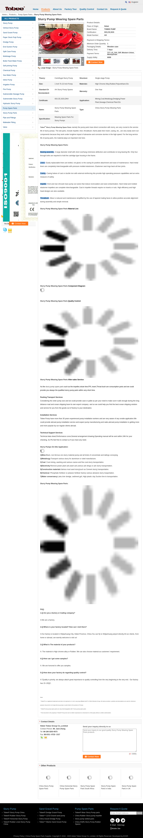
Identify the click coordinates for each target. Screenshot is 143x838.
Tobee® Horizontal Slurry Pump (16, 819)
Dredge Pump (8, 42)
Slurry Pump (7, 23)
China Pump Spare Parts (35, 836)
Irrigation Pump (9, 85)
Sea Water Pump (9, 75)
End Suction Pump (10, 47)
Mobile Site (115, 829)
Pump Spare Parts (25, 15)
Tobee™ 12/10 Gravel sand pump (52, 816)
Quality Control (87, 9)
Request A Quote (118, 9)
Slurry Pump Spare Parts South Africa (87, 787)
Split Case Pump (9, 52)
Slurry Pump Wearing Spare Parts (65, 68)
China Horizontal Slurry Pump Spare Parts (68, 787)
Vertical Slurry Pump (11, 28)
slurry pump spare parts (54, 387)
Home (35, 9)
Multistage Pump (9, 56)
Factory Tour (71, 9)
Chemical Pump (9, 70)
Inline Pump (7, 80)
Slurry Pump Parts (10, 113)
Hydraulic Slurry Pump (11, 103)
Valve (5, 127)
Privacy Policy (19, 836)
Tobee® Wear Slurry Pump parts (87, 813)
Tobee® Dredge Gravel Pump (50, 813)
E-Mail (113, 825)
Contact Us (102, 9)
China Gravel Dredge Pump (49, 819)
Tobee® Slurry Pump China (14, 813)
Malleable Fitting (9, 122)
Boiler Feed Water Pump (12, 61)
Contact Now (96, 62)
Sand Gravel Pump (10, 33)
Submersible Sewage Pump (13, 94)
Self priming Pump (10, 66)
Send (139, 813)
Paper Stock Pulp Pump (12, 37)
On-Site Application (59, 447)
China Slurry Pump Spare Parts (46, 787)
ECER (125, 836)
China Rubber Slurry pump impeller (88, 816)
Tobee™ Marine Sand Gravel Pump (52, 822)
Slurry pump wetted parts (84, 819)
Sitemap (120, 825)
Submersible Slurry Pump (12, 99)
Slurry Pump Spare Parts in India (108, 787)
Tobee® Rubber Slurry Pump (15, 816)
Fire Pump (7, 89)
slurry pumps (50, 131)
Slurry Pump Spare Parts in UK (129, 787)
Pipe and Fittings (9, 118)
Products (45, 9)
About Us (57, 9)
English (135, 2)
